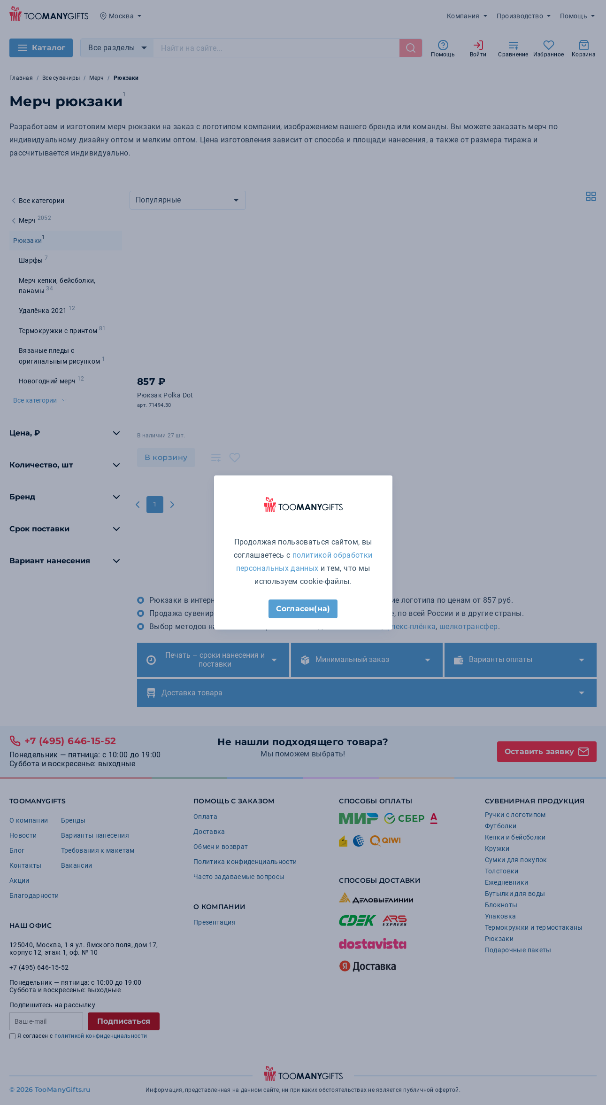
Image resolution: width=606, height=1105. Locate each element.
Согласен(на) (303, 608)
